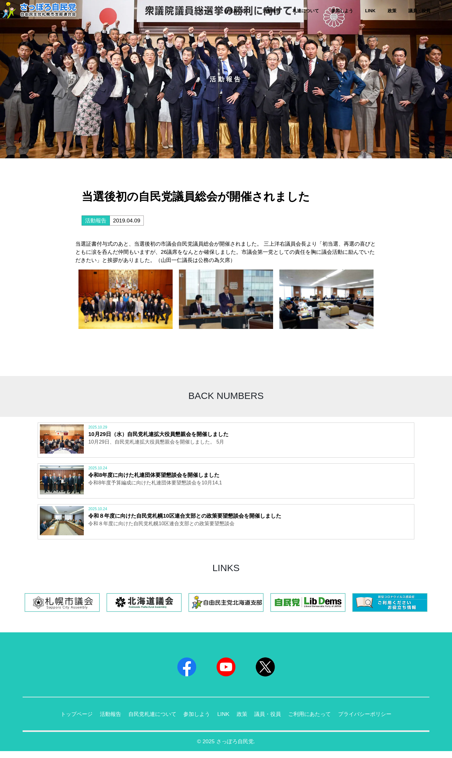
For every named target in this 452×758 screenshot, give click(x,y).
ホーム (205, 10)
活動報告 (271, 10)
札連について (306, 10)
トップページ (69, 720)
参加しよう (342, 10)
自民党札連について (148, 720)
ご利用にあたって (313, 720)
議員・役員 (419, 10)
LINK (370, 10)
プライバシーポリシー (371, 720)
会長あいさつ (237, 10)
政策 (392, 10)
